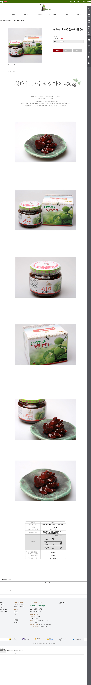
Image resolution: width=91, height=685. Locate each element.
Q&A (15, 614)
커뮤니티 (65, 14)
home (1, 20)
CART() (84, 1)
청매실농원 (13, 14)
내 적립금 (16, 620)
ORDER (89, 1)
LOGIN (71, 1)
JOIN (75, 1)
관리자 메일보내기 (3, 609)
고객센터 (79, 14)
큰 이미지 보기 (11, 64)
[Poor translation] (4, 652)
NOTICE (15, 611)
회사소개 (1, 602)
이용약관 (1, 607)
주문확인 (16, 619)
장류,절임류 (10, 20)
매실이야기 (26, 14)
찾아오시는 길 (2, 604)
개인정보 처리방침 (3, 611)
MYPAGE (79, 1)
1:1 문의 (16, 622)
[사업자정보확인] (47, 624)
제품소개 (39, 14)
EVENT (15, 616)
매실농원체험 (52, 14)
